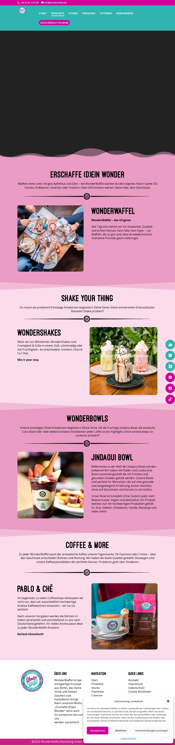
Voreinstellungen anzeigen (151, 730)
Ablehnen (121, 730)
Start (94, 680)
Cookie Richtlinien (139, 691)
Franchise (97, 691)
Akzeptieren (97, 730)
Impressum (135, 684)
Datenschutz (136, 688)
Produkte (97, 684)
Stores (95, 688)
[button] (168, 701)
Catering (97, 695)
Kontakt (133, 680)
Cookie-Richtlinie (128, 738)
